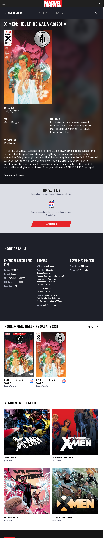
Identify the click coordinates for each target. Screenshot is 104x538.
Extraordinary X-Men (62, 517)
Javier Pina (71, 128)
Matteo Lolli (57, 128)
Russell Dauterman (45, 276)
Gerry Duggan (12, 122)
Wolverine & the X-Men (62, 457)
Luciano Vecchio (59, 132)
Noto (15, 386)
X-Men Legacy (10, 457)
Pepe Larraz (87, 125)
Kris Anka (55, 122)
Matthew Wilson (55, 301)
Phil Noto (9, 143)
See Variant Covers (14, 175)
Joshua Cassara (70, 122)
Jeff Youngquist (49, 305)
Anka (11, 386)
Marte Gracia (42, 301)
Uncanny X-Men (11, 517)
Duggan (6, 386)
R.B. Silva (84, 128)
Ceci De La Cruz (54, 298)
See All (93, 327)
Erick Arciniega (51, 295)
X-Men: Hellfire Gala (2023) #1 (13, 381)
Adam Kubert (71, 125)
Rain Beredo (42, 298)
